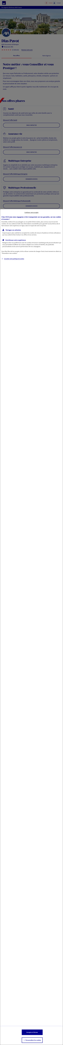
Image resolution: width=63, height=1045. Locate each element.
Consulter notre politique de (14, 259)
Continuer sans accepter (31, 212)
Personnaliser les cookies (33, 1040)
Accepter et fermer (32, 1032)
